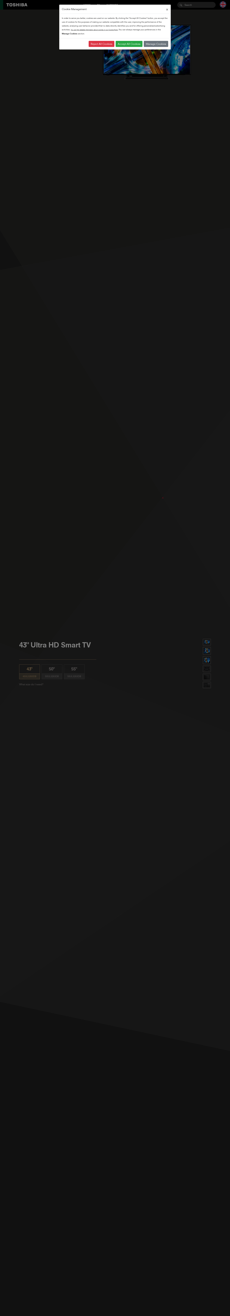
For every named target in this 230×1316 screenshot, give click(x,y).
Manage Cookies (156, 43)
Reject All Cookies (101, 43)
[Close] (167, 9)
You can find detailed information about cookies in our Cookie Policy (94, 30)
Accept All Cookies (129, 43)
